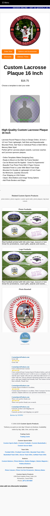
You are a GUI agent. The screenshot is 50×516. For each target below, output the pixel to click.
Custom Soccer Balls (25, 445)
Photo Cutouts (10, 470)
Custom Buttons (7, 461)
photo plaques (38, 199)
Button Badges (30, 461)
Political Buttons (25, 463)
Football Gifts (9, 452)
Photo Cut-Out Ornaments (25, 470)
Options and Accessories (27, 51)
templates (23, 486)
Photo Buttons (19, 461)
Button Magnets (42, 461)
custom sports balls (27, 199)
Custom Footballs (25, 443)
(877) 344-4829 (27, 480)
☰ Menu (5, 3)
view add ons (5, 486)
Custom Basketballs (39, 443)
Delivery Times (22, 57)
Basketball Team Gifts (11, 454)
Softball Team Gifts (39, 454)
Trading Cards (25, 436)
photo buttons (5, 199)
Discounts (7, 57)
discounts (15, 486)
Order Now (8, 51)
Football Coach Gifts (22, 452)
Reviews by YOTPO (16, 415)
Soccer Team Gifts (26, 454)
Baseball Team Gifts (37, 452)
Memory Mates (40, 470)
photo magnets (15, 199)
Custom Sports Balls (10, 443)
